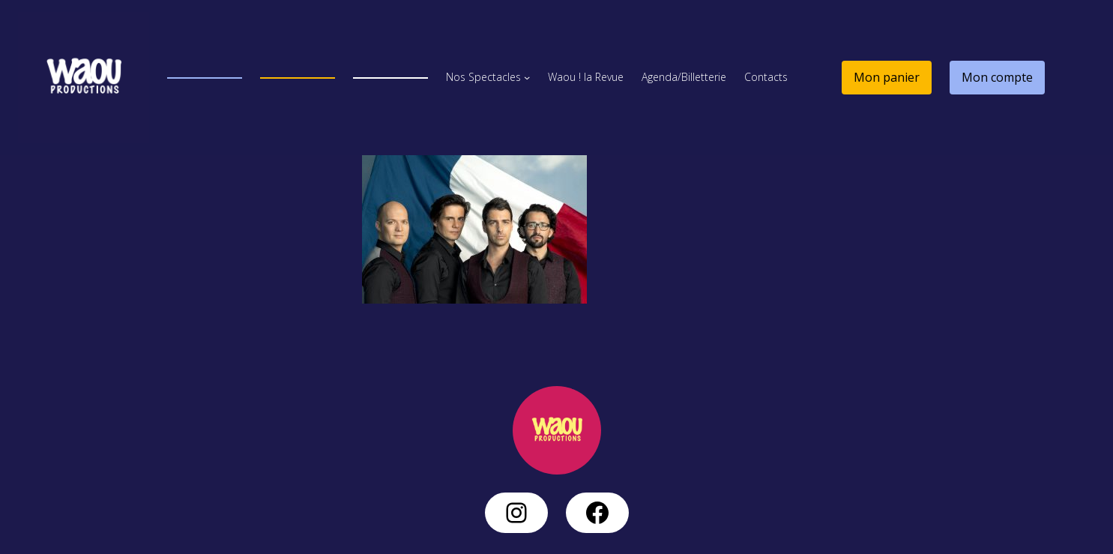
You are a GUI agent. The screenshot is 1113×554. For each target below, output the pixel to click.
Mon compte (997, 77)
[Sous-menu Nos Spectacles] (527, 77)
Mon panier (887, 77)
